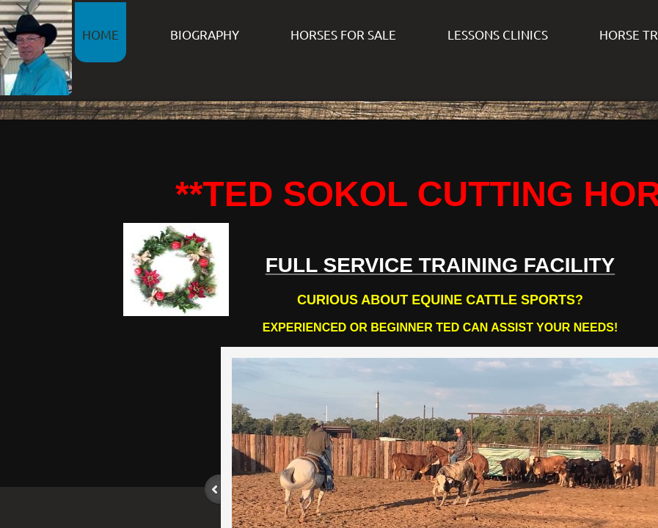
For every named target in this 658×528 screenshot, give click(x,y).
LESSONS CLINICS (497, 34)
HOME (100, 34)
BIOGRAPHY (204, 34)
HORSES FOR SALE (343, 34)
